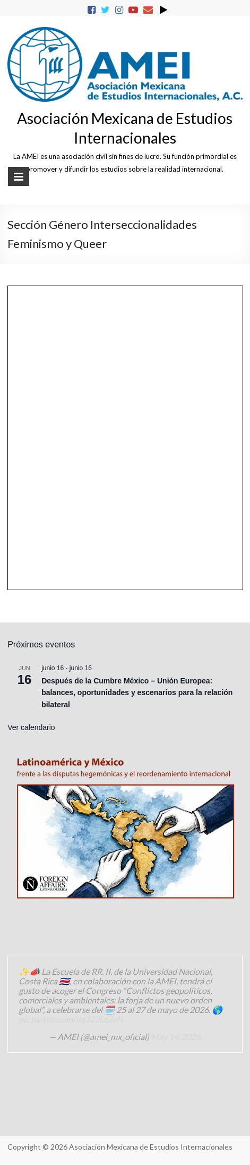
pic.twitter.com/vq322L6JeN (71, 1019)
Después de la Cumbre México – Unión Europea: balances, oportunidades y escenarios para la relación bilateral (136, 693)
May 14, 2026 (176, 1036)
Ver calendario (31, 727)
